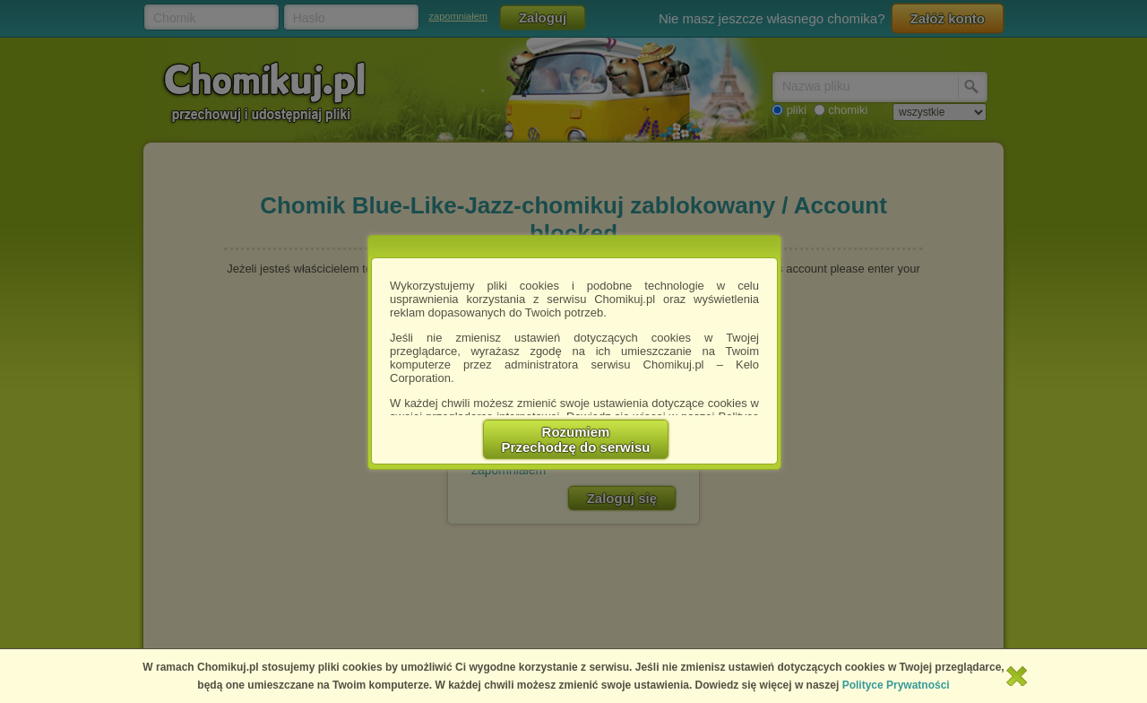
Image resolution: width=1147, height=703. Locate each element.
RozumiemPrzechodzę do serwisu (576, 439)
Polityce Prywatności (896, 685)
